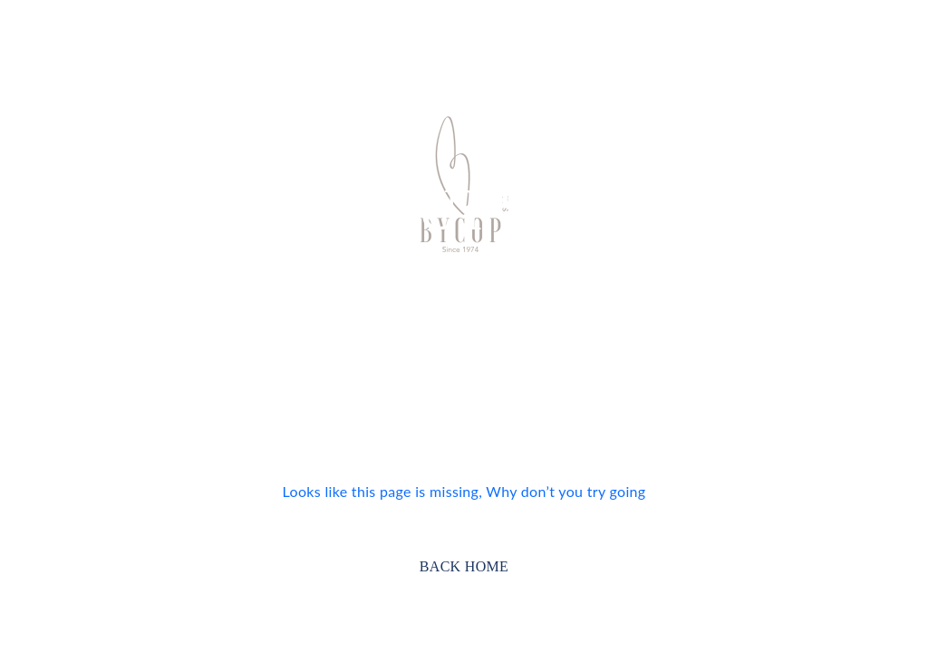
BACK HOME (464, 566)
